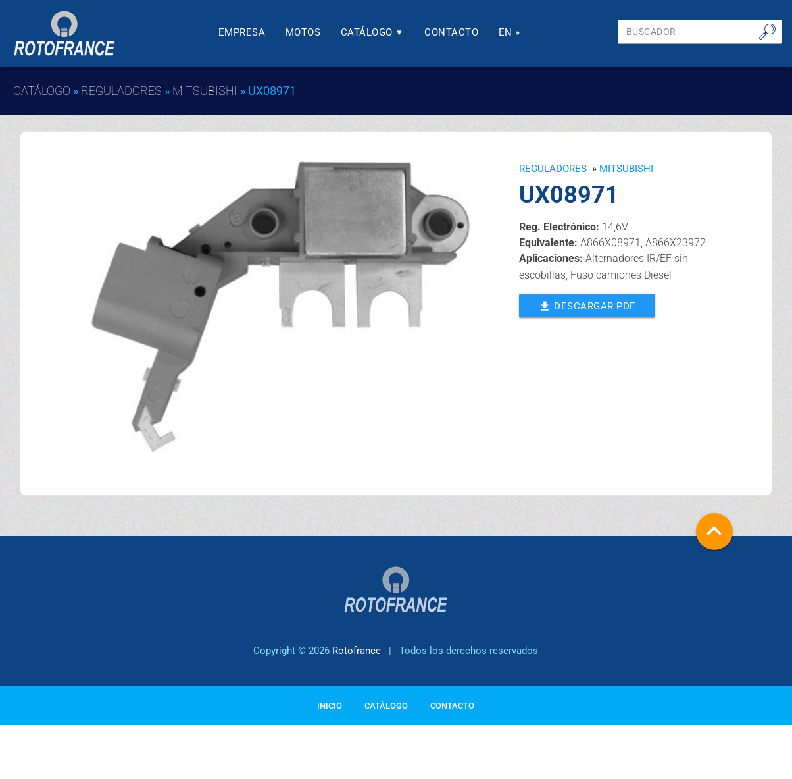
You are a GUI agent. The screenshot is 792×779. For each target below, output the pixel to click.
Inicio (329, 711)
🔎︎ (767, 31)
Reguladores (121, 90)
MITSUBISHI (204, 90)
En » (509, 32)
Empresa (242, 32)
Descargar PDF (587, 305)
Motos (303, 32)
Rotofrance (356, 656)
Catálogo (373, 32)
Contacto (451, 32)
